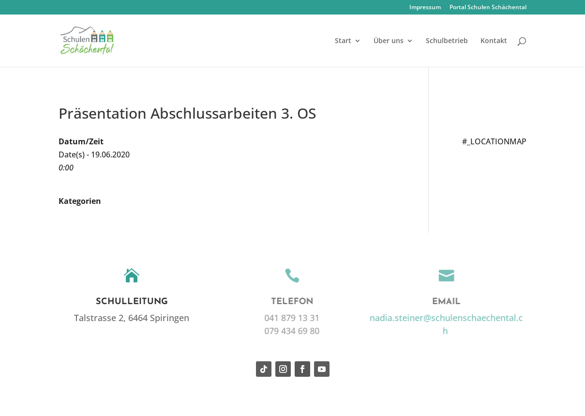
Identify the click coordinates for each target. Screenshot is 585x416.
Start (343, 41)
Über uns (389, 41)
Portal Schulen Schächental (488, 7)
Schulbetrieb (447, 41)
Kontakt (493, 41)
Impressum (425, 7)
